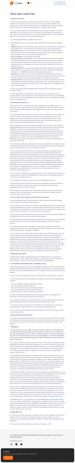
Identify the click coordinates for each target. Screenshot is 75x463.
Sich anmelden (60, 3)
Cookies (6, 451)
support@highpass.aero (55, 396)
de (29, 3)
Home (11, 11)
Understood (8, 457)
